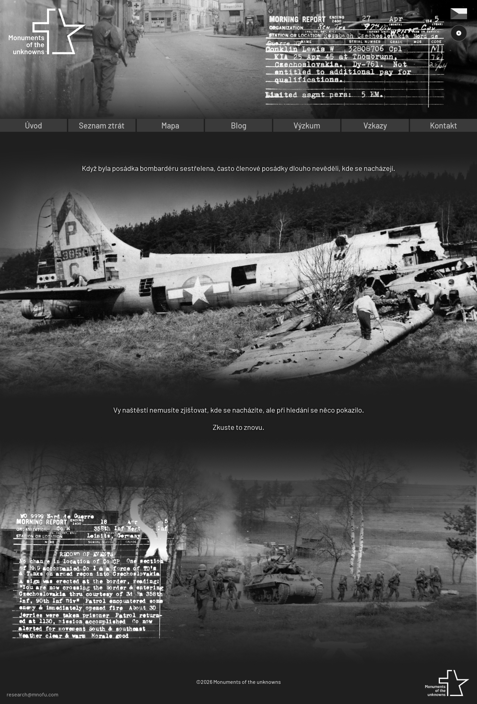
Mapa (170, 125)
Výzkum (306, 125)
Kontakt (443, 125)
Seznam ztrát (102, 125)
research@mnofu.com (32, 694)
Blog (238, 125)
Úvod (33, 125)
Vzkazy (375, 125)
